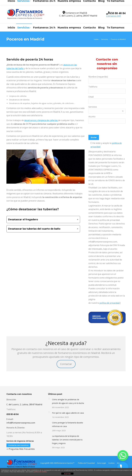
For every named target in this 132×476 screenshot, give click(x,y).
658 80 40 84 (117, 13)
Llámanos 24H (113, 16)
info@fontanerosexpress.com (36, 2)
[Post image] (49, 399)
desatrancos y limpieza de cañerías (41, 120)
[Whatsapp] (122, 455)
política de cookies (40, 472)
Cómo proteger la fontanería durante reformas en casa (67, 424)
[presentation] (108, 130)
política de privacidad (109, 303)
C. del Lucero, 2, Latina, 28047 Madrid (24, 404)
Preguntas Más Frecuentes (22, 449)
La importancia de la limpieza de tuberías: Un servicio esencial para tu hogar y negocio (67, 439)
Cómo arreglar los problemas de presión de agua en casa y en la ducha (68, 401)
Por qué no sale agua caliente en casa (68, 413)
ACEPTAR (67, 473)
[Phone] (122, 467)
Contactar (66, 364)
